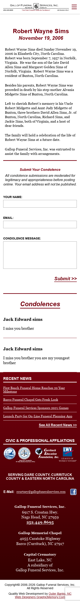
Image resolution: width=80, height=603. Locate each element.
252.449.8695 (40, 522)
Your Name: (12, 197)
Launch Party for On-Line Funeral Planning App (37, 416)
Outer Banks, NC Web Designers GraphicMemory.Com (43, 595)
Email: (8, 217)
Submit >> (65, 278)
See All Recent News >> (58, 425)
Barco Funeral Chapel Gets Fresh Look (30, 399)
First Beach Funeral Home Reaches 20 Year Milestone (34, 389)
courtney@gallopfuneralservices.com (40, 491)
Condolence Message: (22, 238)
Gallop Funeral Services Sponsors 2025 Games (35, 408)
